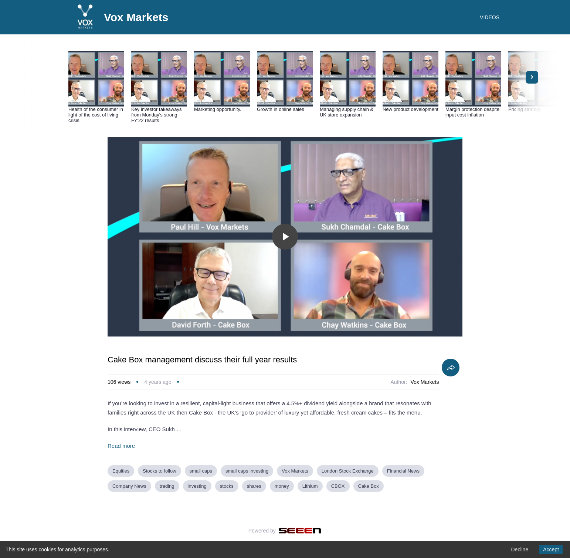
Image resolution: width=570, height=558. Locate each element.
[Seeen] (300, 530)
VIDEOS (489, 17)
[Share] (450, 367)
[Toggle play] (285, 237)
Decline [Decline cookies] (519, 549)
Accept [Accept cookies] (551, 549)
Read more (121, 446)
